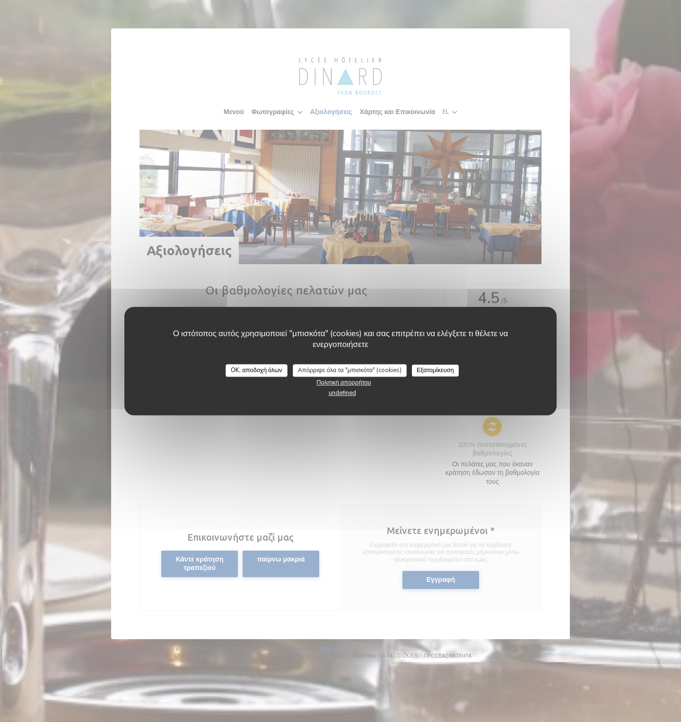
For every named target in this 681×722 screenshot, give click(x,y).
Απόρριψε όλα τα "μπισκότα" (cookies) (350, 370)
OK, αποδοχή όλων (256, 370)
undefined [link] (342, 393)
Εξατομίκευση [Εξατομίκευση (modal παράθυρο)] (435, 370)
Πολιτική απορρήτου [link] (343, 382)
